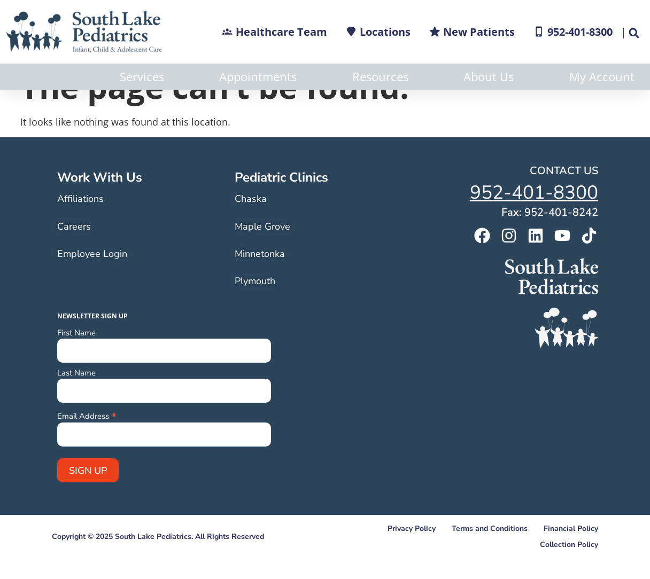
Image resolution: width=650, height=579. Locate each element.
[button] (633, 33)
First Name (76, 359)
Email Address (87, 441)
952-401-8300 (534, 218)
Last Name (76, 399)
